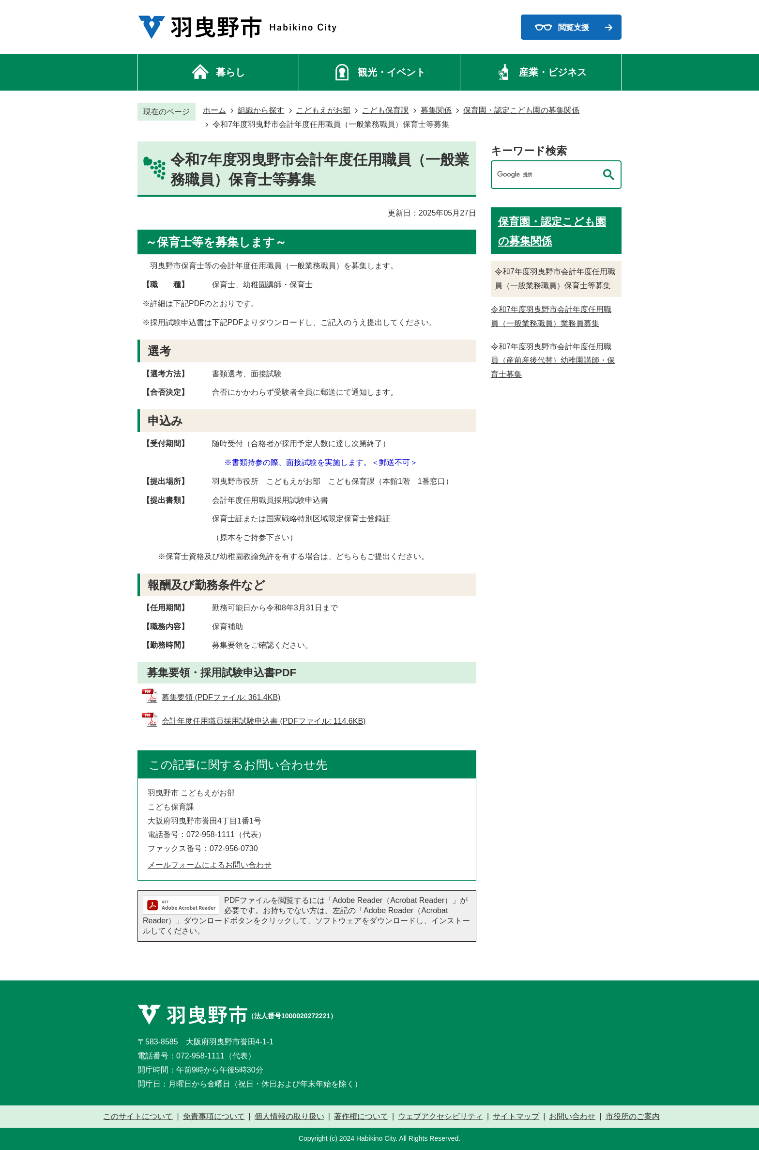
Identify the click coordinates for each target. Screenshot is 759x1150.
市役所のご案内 (633, 1116)
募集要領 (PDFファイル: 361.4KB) (221, 697)
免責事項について (214, 1116)
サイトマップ (516, 1116)
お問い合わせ (572, 1116)
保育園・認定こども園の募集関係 (521, 110)
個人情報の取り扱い (289, 1116)
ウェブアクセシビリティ (440, 1116)
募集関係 (436, 110)
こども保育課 (385, 110)
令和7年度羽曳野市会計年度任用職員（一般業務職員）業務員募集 (551, 316)
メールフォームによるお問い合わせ (210, 865)
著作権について (361, 1116)
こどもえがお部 (323, 110)
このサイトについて (138, 1116)
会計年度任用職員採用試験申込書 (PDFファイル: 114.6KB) (263, 721)
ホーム (214, 110)
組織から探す (261, 110)
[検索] (546, 174)
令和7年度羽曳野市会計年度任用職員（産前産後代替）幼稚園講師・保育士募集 (553, 360)
